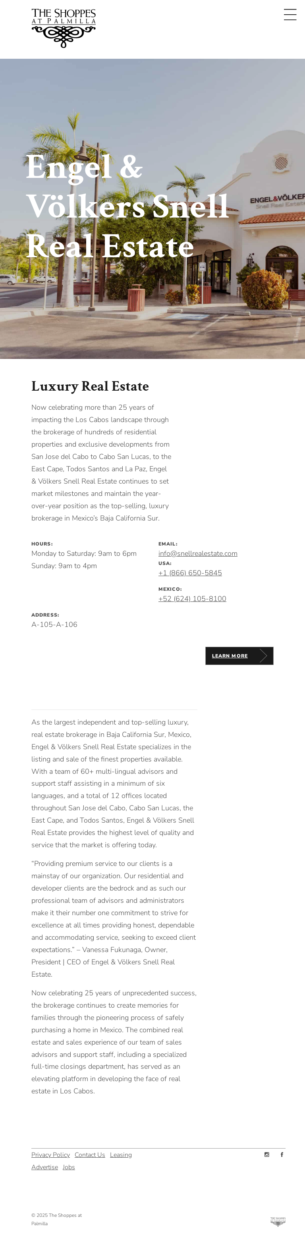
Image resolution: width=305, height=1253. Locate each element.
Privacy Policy (50, 1154)
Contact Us (90, 1154)
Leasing (121, 1154)
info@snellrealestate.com (197, 553)
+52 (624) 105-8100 (192, 598)
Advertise (44, 1166)
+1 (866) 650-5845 (190, 573)
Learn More (230, 656)
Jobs (69, 1166)
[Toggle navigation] (290, 14)
